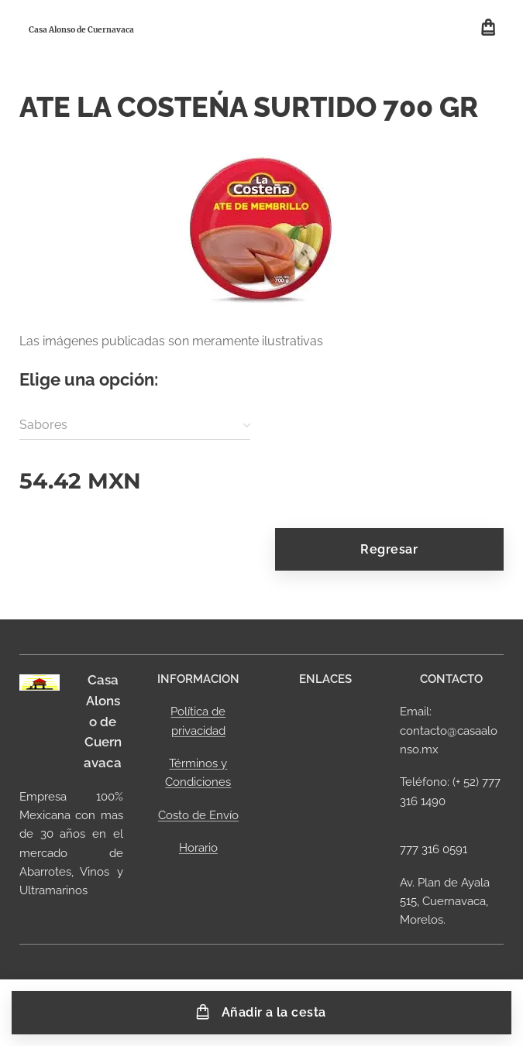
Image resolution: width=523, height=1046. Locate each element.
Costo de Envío (198, 814)
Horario (198, 848)
